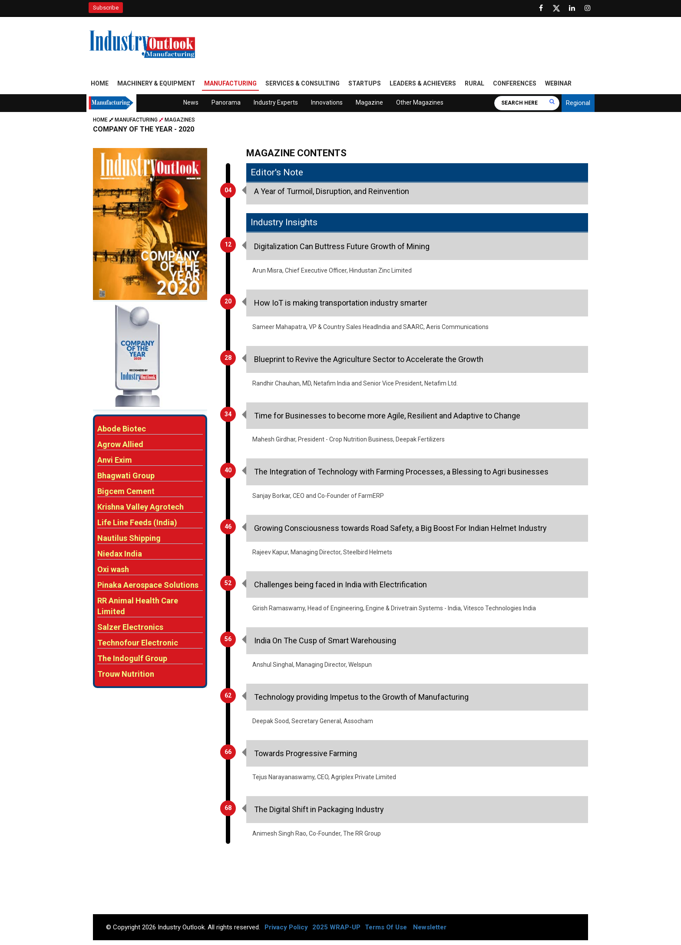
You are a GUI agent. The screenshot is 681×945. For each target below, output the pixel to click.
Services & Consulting (302, 83)
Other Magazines (419, 102)
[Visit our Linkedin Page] (572, 8)
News (190, 102)
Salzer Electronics (130, 627)
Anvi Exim (114, 460)
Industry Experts (276, 102)
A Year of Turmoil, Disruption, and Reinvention (331, 191)
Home (100, 83)
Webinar (558, 83)
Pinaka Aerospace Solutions (147, 585)
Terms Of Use (386, 928)
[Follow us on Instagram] (588, 8)
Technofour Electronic (137, 643)
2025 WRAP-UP (336, 928)
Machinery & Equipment (156, 83)
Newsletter (429, 928)
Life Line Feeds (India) (137, 523)
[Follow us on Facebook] (541, 8)
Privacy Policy (286, 928)
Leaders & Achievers (423, 83)
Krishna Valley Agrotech (140, 507)
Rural (474, 83)
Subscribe (106, 7)
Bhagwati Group (126, 476)
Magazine (369, 102)
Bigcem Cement (126, 492)
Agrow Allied (120, 445)
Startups (364, 83)
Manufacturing (230, 83)
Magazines (180, 120)
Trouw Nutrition (125, 674)
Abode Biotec (121, 429)
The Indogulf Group (132, 659)
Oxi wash (113, 570)
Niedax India (119, 554)
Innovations (327, 102)
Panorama (226, 102)
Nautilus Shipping (129, 538)
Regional (578, 103)
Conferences (514, 83)
